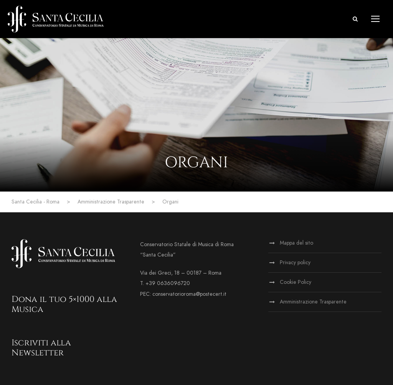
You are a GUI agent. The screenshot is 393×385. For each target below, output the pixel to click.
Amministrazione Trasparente (313, 301)
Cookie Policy (295, 282)
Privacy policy (295, 262)
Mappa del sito (296, 243)
